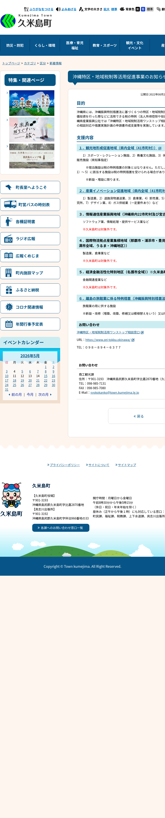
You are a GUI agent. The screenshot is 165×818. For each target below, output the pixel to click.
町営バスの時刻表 (34, 204)
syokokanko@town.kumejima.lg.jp (114, 392)
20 (30, 380)
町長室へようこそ (31, 187)
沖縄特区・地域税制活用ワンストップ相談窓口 (110, 332)
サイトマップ (127, 465)
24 (6, 385)
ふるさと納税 (27, 289)
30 (53, 385)
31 (6, 389)
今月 (30, 394)
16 (53, 376)
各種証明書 (25, 221)
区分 (43, 63)
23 (53, 380)
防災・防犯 (14, 45)
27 (30, 385)
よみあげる (68, 9)
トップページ (11, 63)
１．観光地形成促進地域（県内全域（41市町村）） (120, 147)
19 (22, 380)
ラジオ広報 (25, 238)
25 (14, 385)
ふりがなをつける (41, 9)
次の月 (43, 394)
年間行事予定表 (29, 324)
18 (14, 380)
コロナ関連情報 (29, 307)
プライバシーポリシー (65, 465)
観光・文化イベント (134, 45)
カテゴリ (30, 63)
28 (38, 385)
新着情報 (56, 63)
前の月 (17, 394)
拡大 (107, 9)
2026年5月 (30, 355)
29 (45, 385)
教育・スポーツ (105, 45)
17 (6, 380)
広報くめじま (27, 255)
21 (38, 380)
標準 (114, 9)
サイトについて (99, 465)
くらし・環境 (44, 45)
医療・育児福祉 (74, 45)
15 (45, 376)
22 (45, 380)
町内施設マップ (29, 272)
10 (6, 376)
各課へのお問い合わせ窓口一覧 (62, 528)
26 (22, 385)
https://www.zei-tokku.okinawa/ (110, 339)
